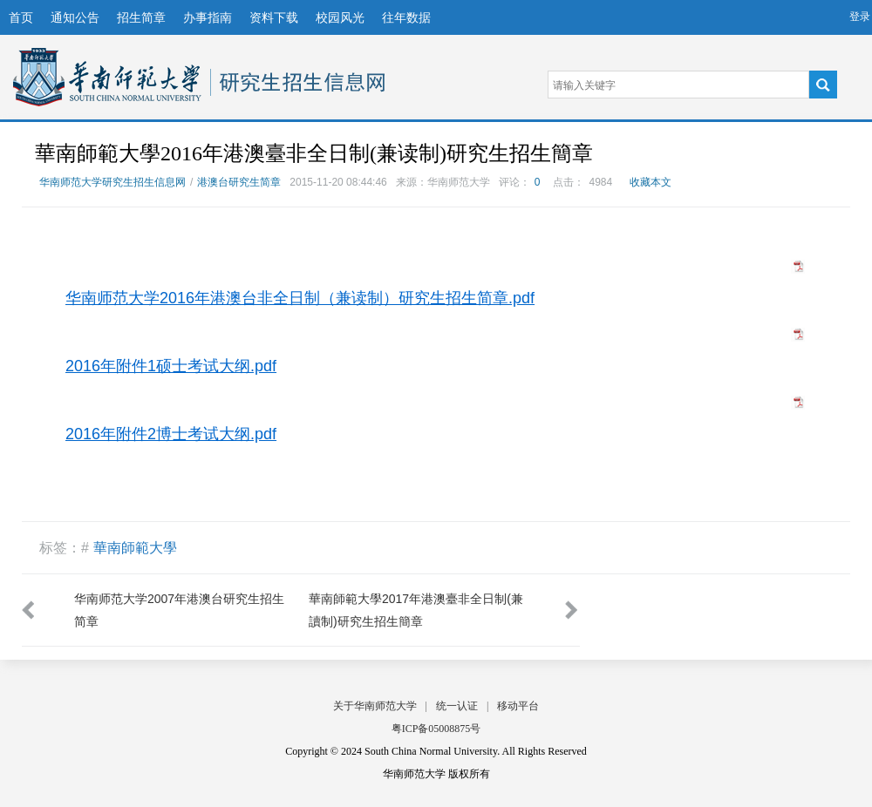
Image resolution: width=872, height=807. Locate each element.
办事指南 (207, 17)
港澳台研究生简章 (239, 182)
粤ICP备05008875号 (436, 728)
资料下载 (273, 17)
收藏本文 (650, 182)
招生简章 (141, 17)
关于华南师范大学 (375, 706)
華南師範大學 (135, 547)
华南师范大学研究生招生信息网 (107, 77)
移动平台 (518, 706)
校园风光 (340, 17)
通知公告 (75, 17)
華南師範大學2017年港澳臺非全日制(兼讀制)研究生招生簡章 (416, 610)
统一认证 (457, 706)
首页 (21, 17)
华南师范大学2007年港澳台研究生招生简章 (179, 610)
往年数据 (406, 17)
